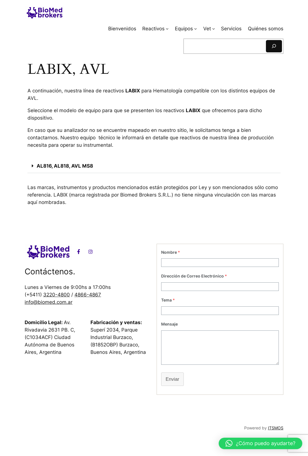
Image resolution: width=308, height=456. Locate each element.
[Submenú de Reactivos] (167, 28)
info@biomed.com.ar (48, 302)
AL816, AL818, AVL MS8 (65, 166)
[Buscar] (274, 46)
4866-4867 (87, 295)
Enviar (172, 379)
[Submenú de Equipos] (195, 28)
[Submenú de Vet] (213, 28)
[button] (154, 166)
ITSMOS (275, 427)
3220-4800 (56, 295)
